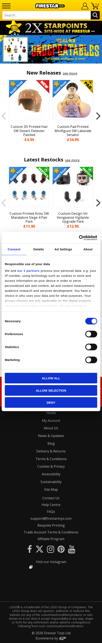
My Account (51, 420)
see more (70, 73)
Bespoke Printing (51, 525)
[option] (51, 49)
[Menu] (6, 6)
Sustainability (51, 481)
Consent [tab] (14, 249)
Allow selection (51, 390)
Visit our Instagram (51, 561)
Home (51, 413)
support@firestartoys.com (51, 518)
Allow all (51, 378)
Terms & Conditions (51, 459)
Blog (51, 443)
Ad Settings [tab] (63, 249)
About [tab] (88, 249)
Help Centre (51, 504)
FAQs (51, 511)
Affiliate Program (51, 539)
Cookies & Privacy (51, 466)
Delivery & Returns (51, 451)
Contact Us (51, 498)
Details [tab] (38, 249)
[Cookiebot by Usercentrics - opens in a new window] (79, 237)
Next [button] (98, 116)
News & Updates (51, 435)
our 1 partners (28, 270)
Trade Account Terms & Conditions (51, 532)
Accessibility (51, 474)
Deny (51, 402)
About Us (51, 428)
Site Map (51, 489)
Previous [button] (3, 116)
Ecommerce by (51, 638)
